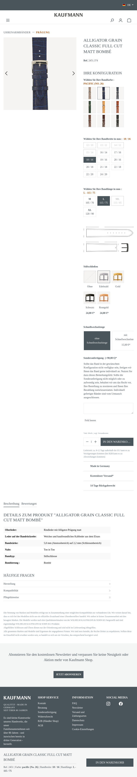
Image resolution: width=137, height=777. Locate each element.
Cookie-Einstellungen (83, 729)
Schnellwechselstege (94, 327)
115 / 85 (117, 201)
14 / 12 (117, 145)
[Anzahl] (91, 442)
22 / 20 (89, 174)
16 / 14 (103, 152)
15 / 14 (89, 152)
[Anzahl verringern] (87, 442)
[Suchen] (112, 20)
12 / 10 (89, 145)
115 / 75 (104, 201)
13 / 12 (103, 145)
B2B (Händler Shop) (48, 721)
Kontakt (42, 703)
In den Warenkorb (117, 441)
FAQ (74, 703)
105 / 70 (90, 201)
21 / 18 (103, 167)
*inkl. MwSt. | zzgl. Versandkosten (95, 433)
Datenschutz (78, 720)
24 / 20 (103, 174)
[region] (40, 73)
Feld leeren (90, 420)
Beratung (42, 707)
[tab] (11, 504)
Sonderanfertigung (100, 358)
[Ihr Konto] (120, 20)
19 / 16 (103, 159)
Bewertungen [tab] (29, 503)
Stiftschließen (90, 266)
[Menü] (8, 20)
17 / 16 (117, 152)
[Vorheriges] (6, 73)
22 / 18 (117, 167)
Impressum (77, 724)
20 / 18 (89, 167)
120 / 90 (90, 212)
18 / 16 (89, 159)
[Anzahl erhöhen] (95, 442)
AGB (40, 725)
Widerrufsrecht (45, 716)
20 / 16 (117, 159)
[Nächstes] (73, 73)
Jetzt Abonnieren (68, 674)
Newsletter (77, 707)
